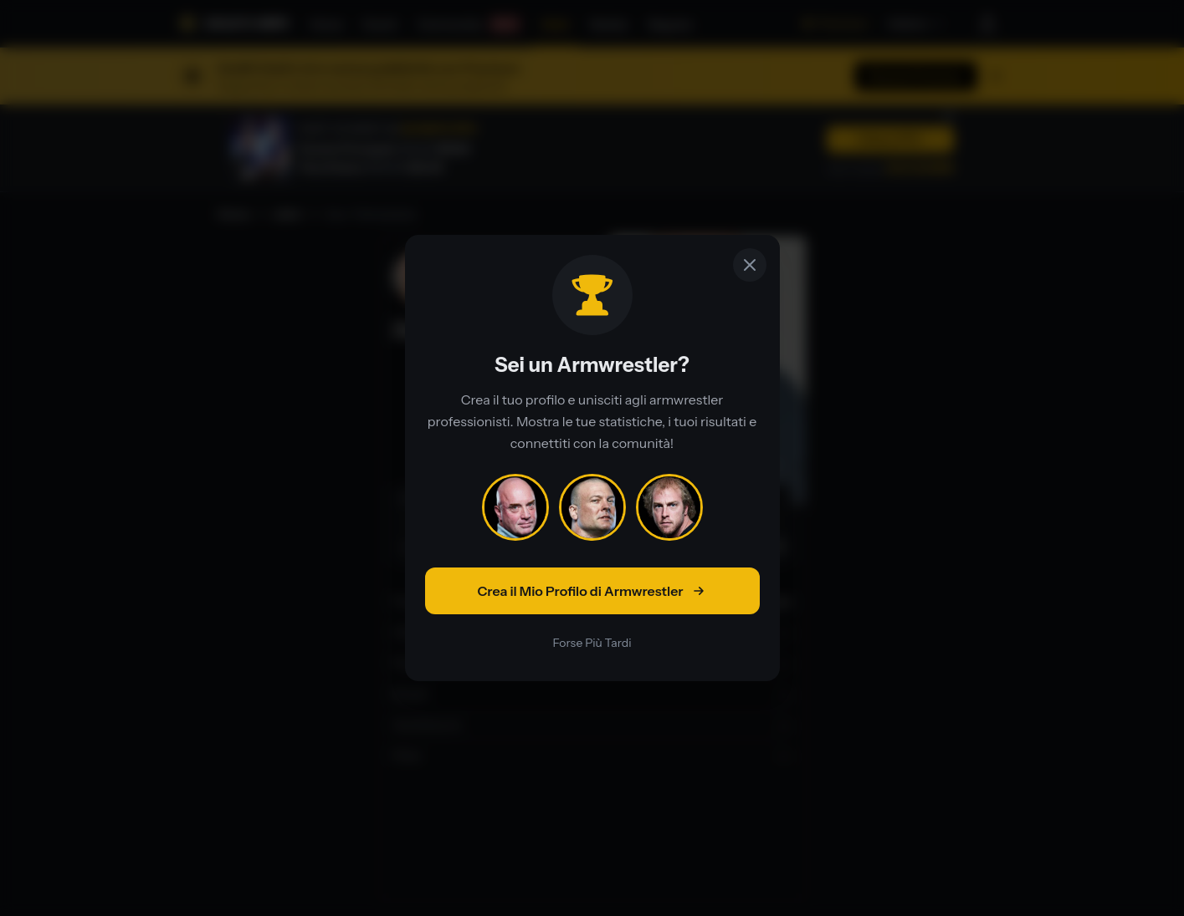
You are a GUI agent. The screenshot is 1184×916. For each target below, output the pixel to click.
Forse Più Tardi (591, 642)
